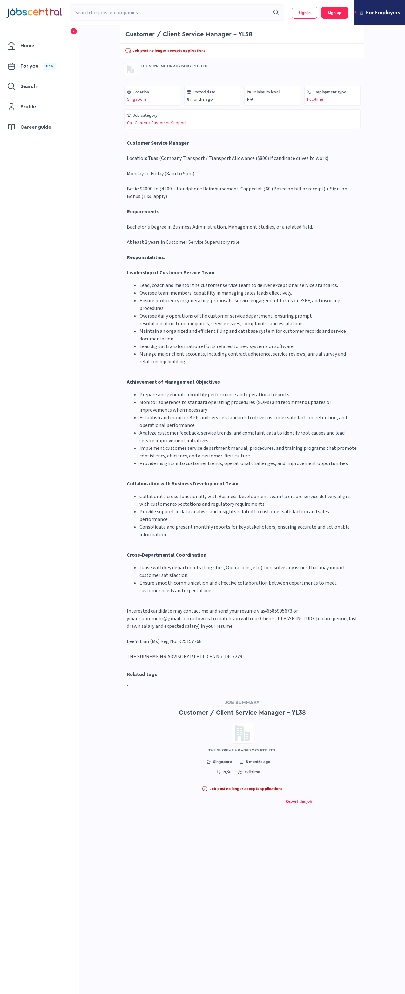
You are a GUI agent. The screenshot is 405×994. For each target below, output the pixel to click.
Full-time (315, 99)
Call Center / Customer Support (156, 123)
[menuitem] (36, 46)
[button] (379, 12)
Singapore (137, 99)
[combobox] (170, 13)
